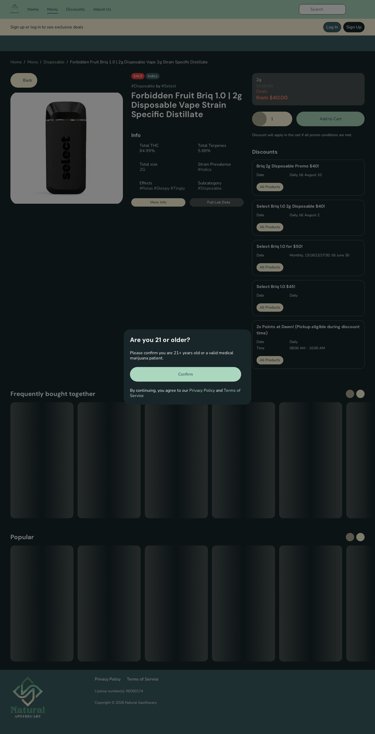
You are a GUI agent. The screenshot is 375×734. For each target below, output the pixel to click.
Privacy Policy (202, 390)
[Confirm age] (185, 374)
